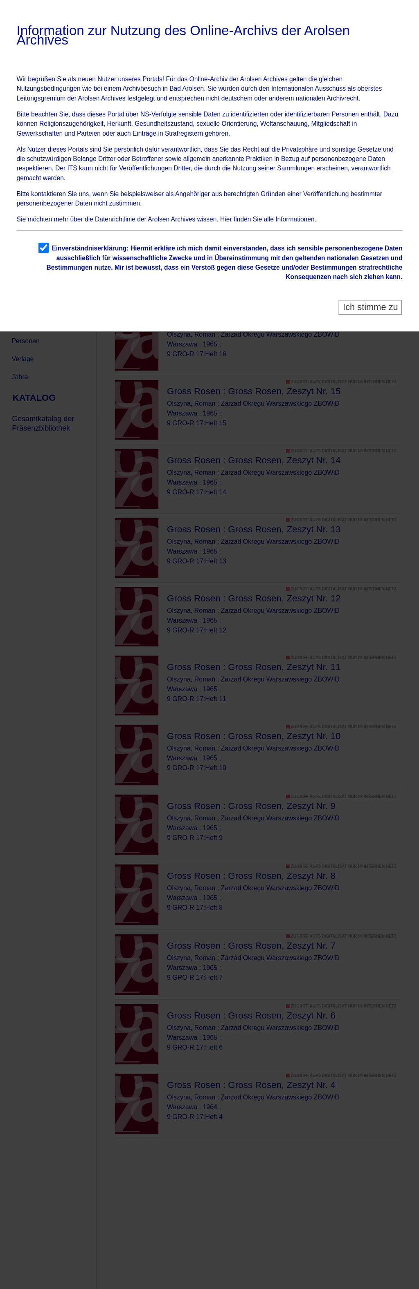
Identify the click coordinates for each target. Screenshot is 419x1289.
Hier (226, 219)
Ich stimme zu (370, 307)
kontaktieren (48, 193)
